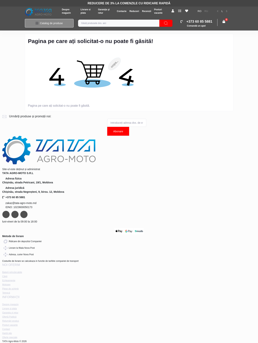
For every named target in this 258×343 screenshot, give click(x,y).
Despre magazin (10, 304)
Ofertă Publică (9, 316)
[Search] (165, 23)
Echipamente (8, 280)
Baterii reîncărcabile (12, 272)
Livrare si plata (9, 308)
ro (199, 11)
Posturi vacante (10, 325)
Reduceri (134, 11)
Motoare (6, 284)
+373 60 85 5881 (13, 197)
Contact (6, 329)
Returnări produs (10, 321)
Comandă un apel (196, 26)
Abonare (118, 131)
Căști (4, 276)
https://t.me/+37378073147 (6, 214)
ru (206, 11)
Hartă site (7, 333)
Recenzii (146, 11)
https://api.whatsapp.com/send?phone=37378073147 (15, 214)
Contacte (121, 11)
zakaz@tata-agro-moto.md (20, 203)
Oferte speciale (9, 337)
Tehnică (6, 293)
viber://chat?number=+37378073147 (24, 214)
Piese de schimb (10, 288)
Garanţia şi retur (10, 312)
